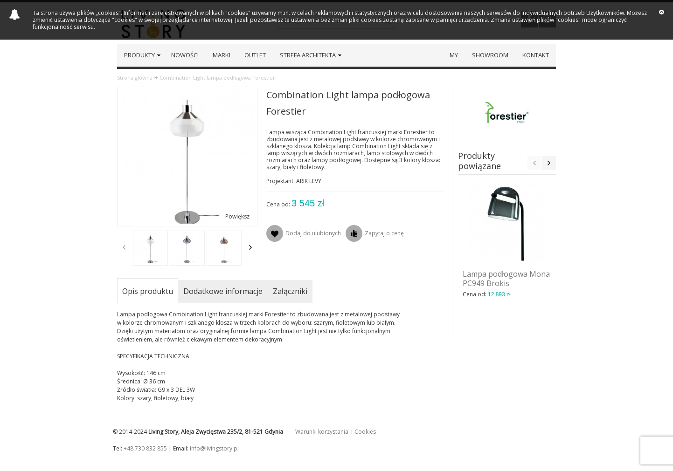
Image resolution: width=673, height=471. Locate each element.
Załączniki (290, 291)
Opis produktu (147, 291)
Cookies (365, 432)
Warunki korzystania (321, 432)
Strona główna (135, 77)
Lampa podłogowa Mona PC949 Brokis (506, 278)
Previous (124, 247)
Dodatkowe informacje (223, 291)
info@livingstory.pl (214, 448)
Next (250, 247)
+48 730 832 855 (145, 448)
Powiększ (237, 216)
